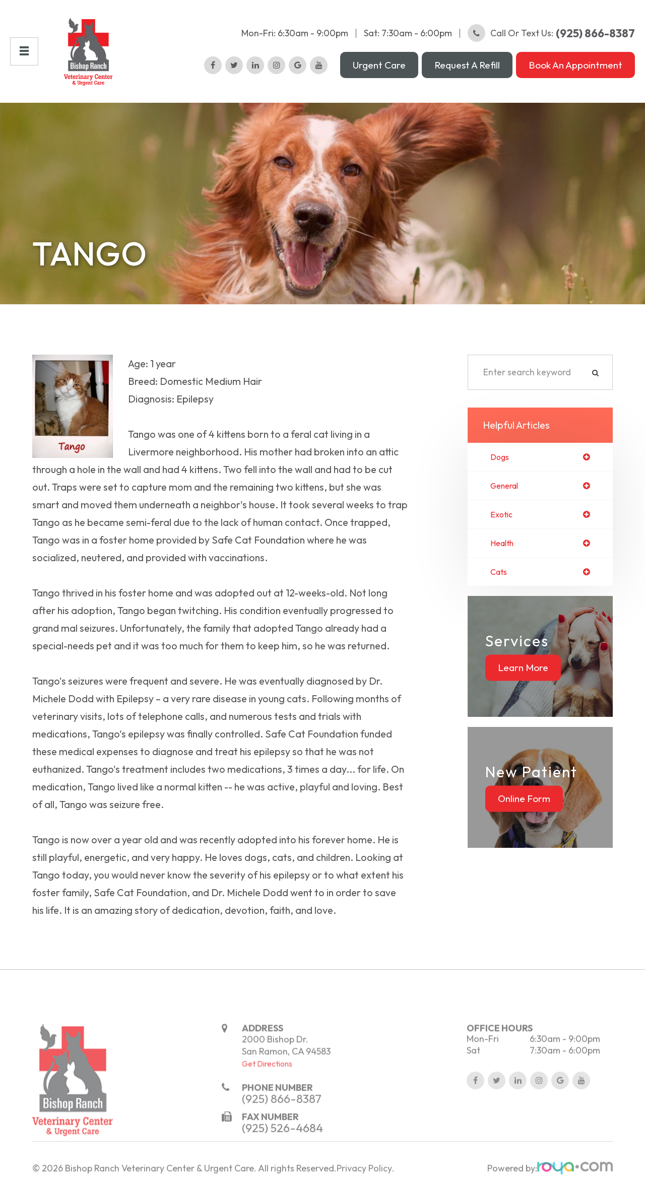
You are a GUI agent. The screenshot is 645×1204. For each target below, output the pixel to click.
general (506, 486)
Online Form (524, 802)
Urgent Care (379, 65)
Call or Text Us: (551, 33)
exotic (502, 516)
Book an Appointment (575, 65)
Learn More (523, 671)
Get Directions (267, 1087)
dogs (500, 457)
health (504, 546)
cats (499, 575)
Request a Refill (467, 65)
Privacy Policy (364, 1191)
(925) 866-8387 (281, 1122)
